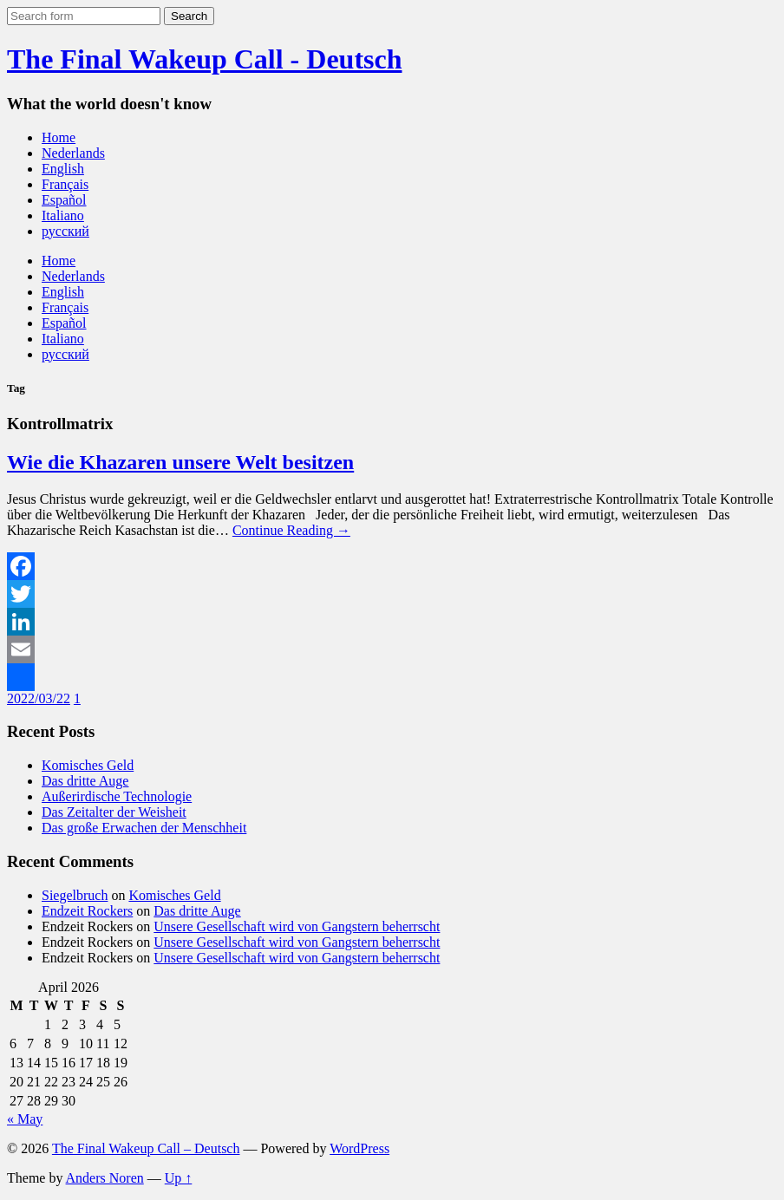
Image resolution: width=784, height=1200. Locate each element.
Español (64, 199)
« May (24, 1119)
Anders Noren (105, 1178)
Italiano (63, 215)
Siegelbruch (75, 895)
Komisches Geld (88, 765)
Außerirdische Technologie (117, 796)
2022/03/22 (38, 698)
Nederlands (73, 153)
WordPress (359, 1148)
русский (65, 231)
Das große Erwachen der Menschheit (144, 827)
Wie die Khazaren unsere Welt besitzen (180, 462)
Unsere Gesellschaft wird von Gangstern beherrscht (297, 926)
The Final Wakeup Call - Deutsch (204, 59)
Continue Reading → (291, 530)
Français (65, 184)
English (63, 168)
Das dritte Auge (85, 780)
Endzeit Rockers (87, 910)
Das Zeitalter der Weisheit (114, 812)
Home (58, 137)
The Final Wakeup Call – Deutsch (146, 1148)
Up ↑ (179, 1178)
